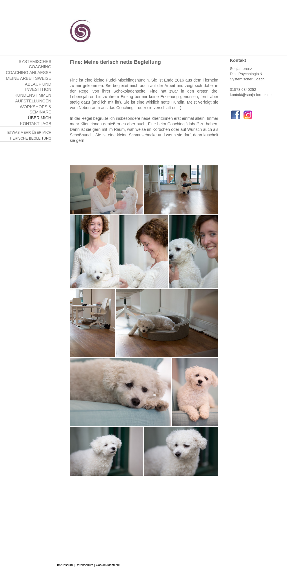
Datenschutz (84, 565)
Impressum (65, 565)
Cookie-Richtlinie (108, 565)
